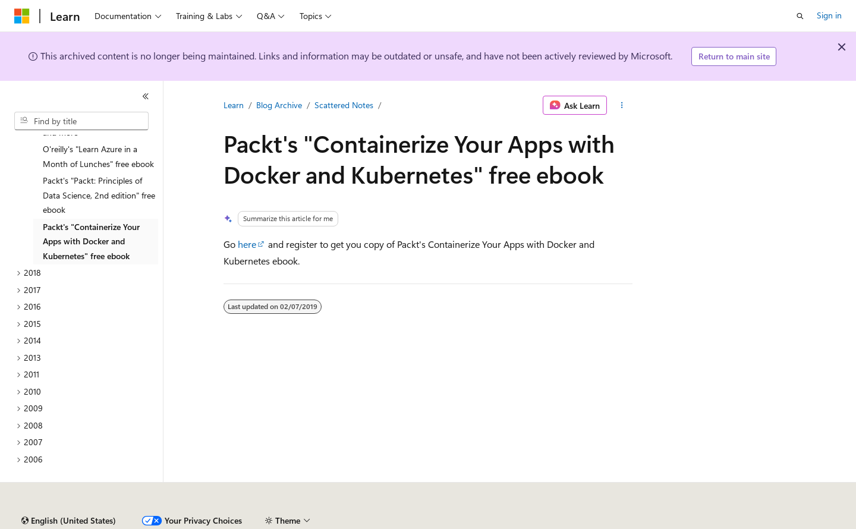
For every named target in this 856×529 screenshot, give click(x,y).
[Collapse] (145, 96)
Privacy (260, 521)
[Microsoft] (22, 16)
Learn (234, 105)
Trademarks (493, 521)
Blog (162, 521)
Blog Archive (279, 105)
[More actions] (622, 105)
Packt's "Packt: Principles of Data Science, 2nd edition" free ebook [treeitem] (99, 167)
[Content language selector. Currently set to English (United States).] (68, 492)
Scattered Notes (343, 105)
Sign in (829, 15)
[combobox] (81, 121)
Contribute (212, 521)
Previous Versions (108, 521)
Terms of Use (434, 521)
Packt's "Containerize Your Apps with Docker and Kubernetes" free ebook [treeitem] (91, 213)
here (247, 244)
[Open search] (800, 16)
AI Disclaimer (38, 521)
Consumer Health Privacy (341, 521)
